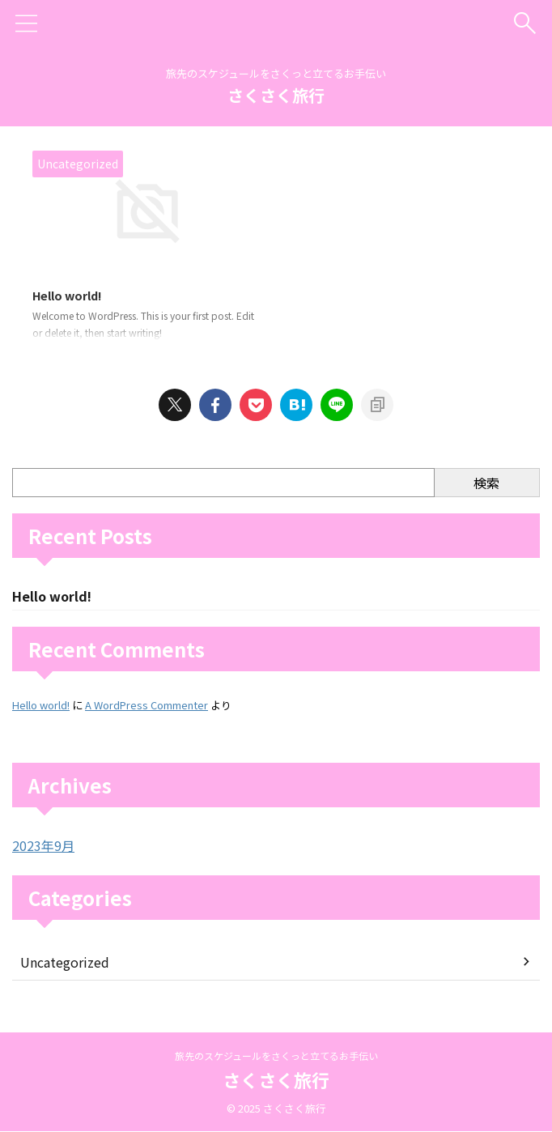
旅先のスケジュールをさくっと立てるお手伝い (276, 1055)
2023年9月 (43, 848)
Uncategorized (64, 965)
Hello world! (72, 296)
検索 (486, 484)
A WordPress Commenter (146, 708)
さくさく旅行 (276, 95)
